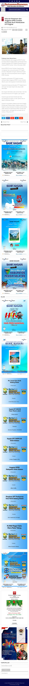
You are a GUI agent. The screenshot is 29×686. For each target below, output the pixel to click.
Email (4, 31)
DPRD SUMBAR (9, 115)
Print (20, 29)
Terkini (5, 670)
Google (17, 684)
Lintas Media (8, 683)
